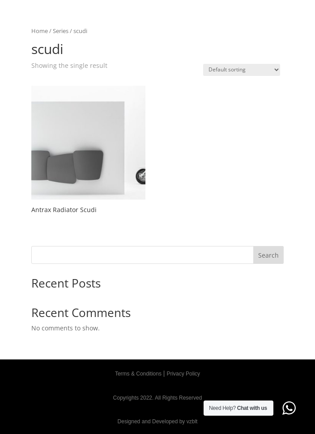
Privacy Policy (183, 374)
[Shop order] (241, 70)
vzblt (192, 421)
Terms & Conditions (138, 374)
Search (268, 255)
